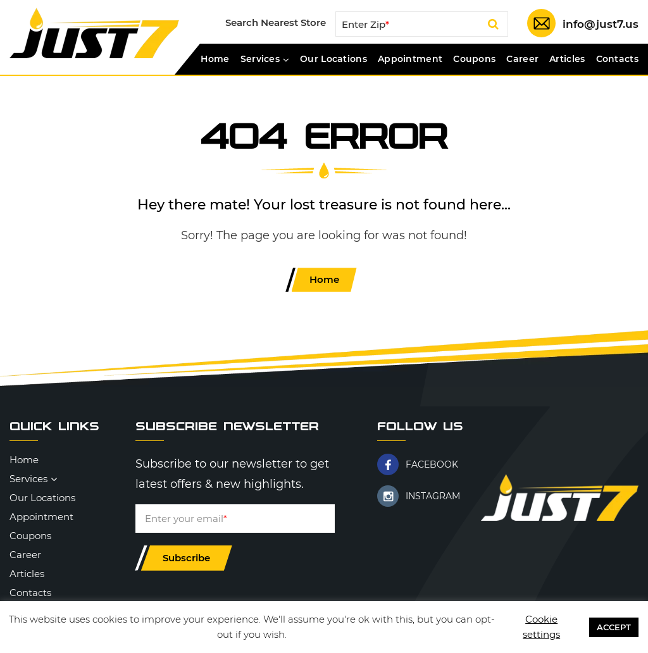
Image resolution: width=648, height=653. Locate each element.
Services (260, 59)
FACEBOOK (432, 464)
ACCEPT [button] (614, 627)
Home (215, 59)
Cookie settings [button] (541, 626)
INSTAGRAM (433, 496)
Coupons (474, 59)
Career (522, 59)
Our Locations (333, 59)
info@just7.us (601, 24)
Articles (567, 59)
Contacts (617, 59)
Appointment (410, 59)
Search (493, 26)
